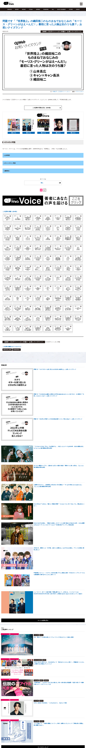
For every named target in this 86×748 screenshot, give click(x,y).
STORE (71, 9)
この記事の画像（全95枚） (10, 211)
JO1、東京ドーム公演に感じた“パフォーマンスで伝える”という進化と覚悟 (53, 637)
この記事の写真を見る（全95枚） (41, 107)
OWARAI (9, 9)
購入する (13, 132)
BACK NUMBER (61, 9)
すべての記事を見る (43, 620)
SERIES (38, 9)
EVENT (78, 9)
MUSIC (17, 9)
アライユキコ (79, 91)
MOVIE (24, 9)
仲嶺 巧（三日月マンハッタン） (62, 91)
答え (42, 183)
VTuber (31, 9)
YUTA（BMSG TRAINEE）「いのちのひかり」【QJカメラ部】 (50, 703)
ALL (53, 9)
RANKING (46, 9)
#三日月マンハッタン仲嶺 (52, 342)
